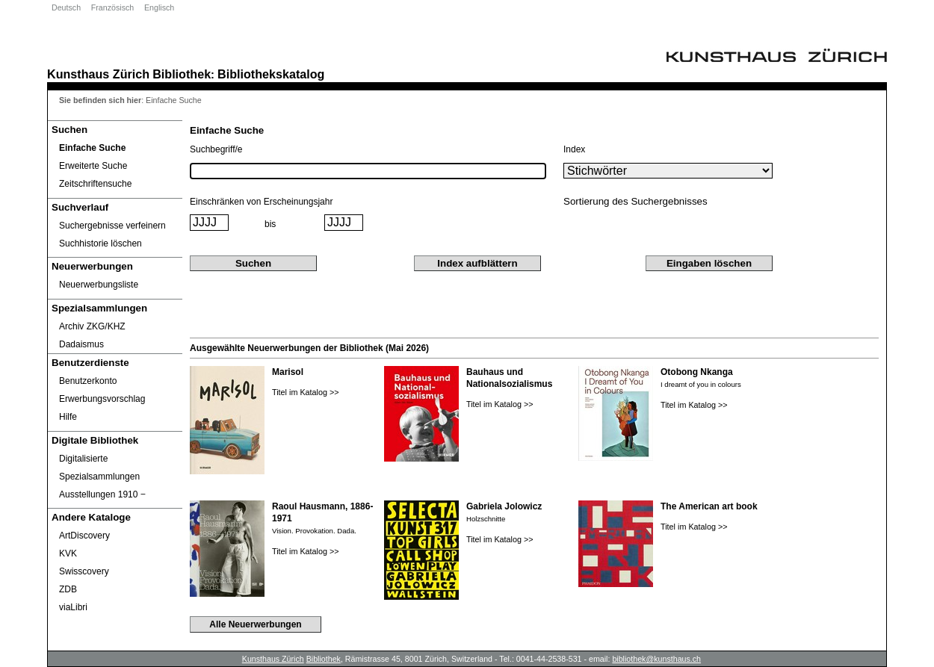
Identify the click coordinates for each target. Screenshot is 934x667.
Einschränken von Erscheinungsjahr (261, 201)
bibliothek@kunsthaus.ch (656, 658)
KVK (68, 553)
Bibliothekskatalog (270, 74)
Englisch (159, 7)
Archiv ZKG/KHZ (92, 326)
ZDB (68, 589)
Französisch (112, 7)
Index (574, 149)
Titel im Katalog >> (305, 392)
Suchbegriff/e (216, 149)
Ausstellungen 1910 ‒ (102, 494)
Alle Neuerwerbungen (255, 624)
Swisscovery (84, 571)
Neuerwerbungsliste (98, 284)
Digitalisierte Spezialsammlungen (99, 467)
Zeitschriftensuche (95, 184)
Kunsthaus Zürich (98, 74)
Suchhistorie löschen (100, 243)
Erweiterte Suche (93, 166)
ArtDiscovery (84, 535)
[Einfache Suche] (115, 148)
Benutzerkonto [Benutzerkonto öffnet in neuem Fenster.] (88, 381)
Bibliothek (181, 74)
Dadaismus (81, 344)
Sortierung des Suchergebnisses (635, 201)
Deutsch (66, 7)
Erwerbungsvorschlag (102, 399)
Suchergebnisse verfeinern (112, 225)
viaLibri (73, 607)
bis (270, 224)
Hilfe (68, 417)
